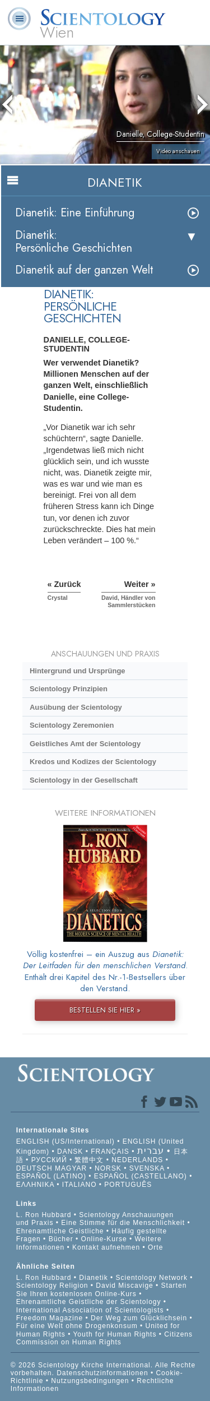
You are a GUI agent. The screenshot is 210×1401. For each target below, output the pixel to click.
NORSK (108, 1168)
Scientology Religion (52, 1285)
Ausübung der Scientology (76, 707)
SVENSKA (147, 1168)
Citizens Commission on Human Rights (104, 1338)
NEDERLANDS (137, 1160)
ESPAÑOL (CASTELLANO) (140, 1176)
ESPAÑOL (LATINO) (51, 1176)
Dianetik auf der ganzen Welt (84, 270)
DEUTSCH (34, 1168)
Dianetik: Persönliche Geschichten (73, 241)
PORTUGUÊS (128, 1185)
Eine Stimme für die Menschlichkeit (123, 1223)
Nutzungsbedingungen (90, 1381)
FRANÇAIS (110, 1151)
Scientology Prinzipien (69, 689)
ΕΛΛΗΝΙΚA (35, 1185)
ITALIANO (79, 1185)
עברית (150, 1150)
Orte (155, 1247)
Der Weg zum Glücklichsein (139, 1318)
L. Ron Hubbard (44, 1215)
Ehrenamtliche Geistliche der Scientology (88, 1302)
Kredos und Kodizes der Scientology (93, 761)
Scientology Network (152, 1278)
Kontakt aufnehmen (106, 1247)
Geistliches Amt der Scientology (85, 743)
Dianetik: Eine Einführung (74, 213)
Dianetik (93, 1278)
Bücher (61, 1239)
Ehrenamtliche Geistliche (60, 1231)
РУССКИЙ (49, 1160)
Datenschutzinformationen (102, 1373)
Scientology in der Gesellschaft (84, 780)
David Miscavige (124, 1285)
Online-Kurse (105, 1239)
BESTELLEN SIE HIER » (105, 1010)
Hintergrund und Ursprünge (77, 671)
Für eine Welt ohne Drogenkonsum (77, 1326)
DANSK (70, 1151)
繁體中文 (89, 1160)
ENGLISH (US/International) (65, 1141)
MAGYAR (71, 1168)
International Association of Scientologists (90, 1310)
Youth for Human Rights (115, 1334)
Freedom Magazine (49, 1318)
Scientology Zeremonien (72, 725)
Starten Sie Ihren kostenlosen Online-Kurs (101, 1289)
